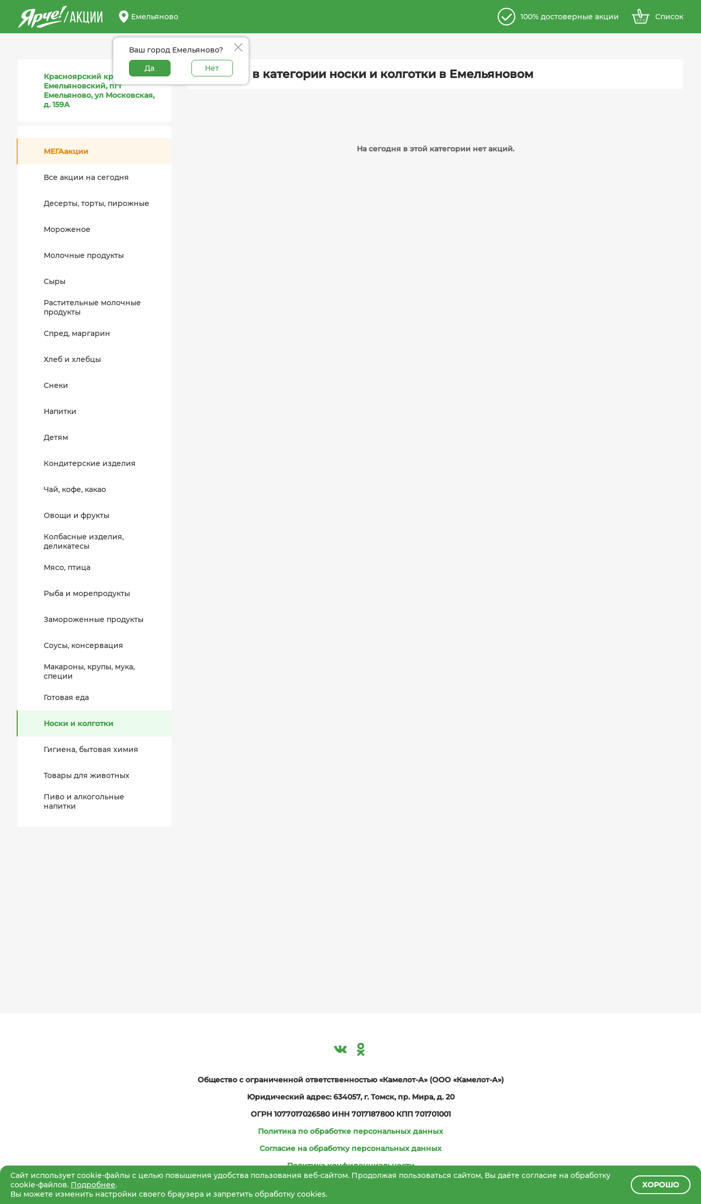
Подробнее (93, 1184)
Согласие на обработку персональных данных (350, 1148)
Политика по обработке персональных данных (350, 1131)
